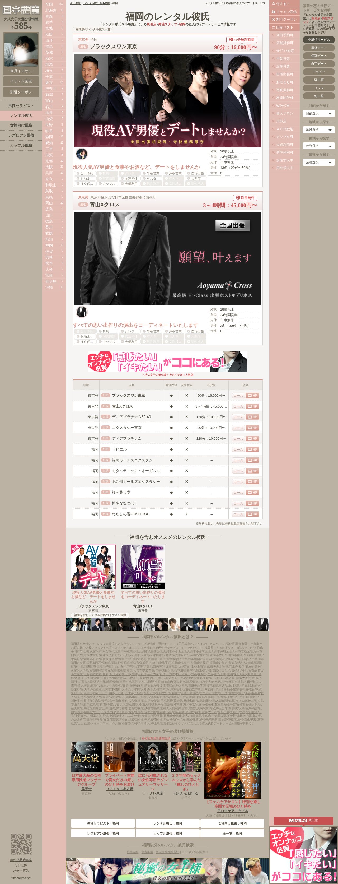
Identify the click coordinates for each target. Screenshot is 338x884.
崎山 (243, 674)
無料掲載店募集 (235, 523)
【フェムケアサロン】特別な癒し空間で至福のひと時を (233, 804)
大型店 (281, 121)
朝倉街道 (242, 689)
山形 (49, 40)
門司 (134, 723)
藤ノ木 (123, 715)
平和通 (148, 719)
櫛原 (248, 666)
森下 (260, 719)
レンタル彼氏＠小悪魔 (96, 3)
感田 (241, 693)
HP (255, 395)
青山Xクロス (105, 204)
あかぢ (143, 681)
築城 (204, 689)
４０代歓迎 (284, 129)
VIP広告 (21, 865)
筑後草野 (148, 670)
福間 (198, 712)
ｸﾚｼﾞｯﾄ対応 (285, 51)
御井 (187, 670)
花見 (105, 674)
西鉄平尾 (157, 704)
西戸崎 (85, 708)
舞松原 (213, 708)
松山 (155, 677)
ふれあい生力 (106, 685)
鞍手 (123, 666)
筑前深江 (141, 700)
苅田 (187, 666)
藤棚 (128, 696)
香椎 (205, 704)
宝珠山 (234, 712)
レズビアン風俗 (21, 135)
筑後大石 (251, 700)
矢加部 (91, 677)
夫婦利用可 (284, 145)
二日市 (119, 693)
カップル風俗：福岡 (167, 833)
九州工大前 (94, 715)
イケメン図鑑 (286, 12)
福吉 (150, 700)
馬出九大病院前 (198, 708)
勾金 (210, 674)
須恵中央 (205, 681)
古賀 (251, 670)
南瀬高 (238, 681)
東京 (49, 82)
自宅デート (319, 64)
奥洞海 (113, 715)
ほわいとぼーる (186, 793)
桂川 (244, 670)
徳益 (185, 689)
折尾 (189, 719)
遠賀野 (232, 693)
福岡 (49, 245)
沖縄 (49, 287)
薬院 (179, 704)
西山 (247, 719)
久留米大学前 (79, 670)
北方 (185, 715)
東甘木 (109, 689)
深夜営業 (283, 66)
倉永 (258, 685)
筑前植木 (80, 696)
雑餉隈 (88, 712)
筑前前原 (150, 685)
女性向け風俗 (21, 125)
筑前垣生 (174, 693)
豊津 (134, 674)
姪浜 (93, 704)
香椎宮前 (242, 704)
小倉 (125, 719)
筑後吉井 (216, 666)
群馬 (49, 64)
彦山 (195, 696)
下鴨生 (132, 666)
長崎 (49, 257)
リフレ (319, 88)
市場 (94, 685)
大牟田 (243, 685)
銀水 (251, 685)
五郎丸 (106, 670)
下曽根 (231, 715)
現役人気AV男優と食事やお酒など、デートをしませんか (93, 597)
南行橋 (142, 674)
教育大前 (196, 677)
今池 (173, 719)
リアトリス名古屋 (119, 789)
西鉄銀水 (86, 689)
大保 (254, 677)
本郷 (235, 685)
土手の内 (206, 693)
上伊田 (231, 696)
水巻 (224, 681)
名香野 (123, 708)
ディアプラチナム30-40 (131, 417)
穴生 (166, 719)
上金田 (230, 670)
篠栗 (168, 677)
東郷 (206, 677)
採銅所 (202, 674)
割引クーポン (286, 19)
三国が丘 (125, 681)
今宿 (260, 700)
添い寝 (319, 80)
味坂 (238, 677)
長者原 (178, 700)
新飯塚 (223, 700)
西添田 (186, 696)
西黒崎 (238, 719)
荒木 (232, 666)
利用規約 (132, 852)
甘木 (193, 666)
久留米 (256, 666)
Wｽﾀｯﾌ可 (283, 106)
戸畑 (105, 715)
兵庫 (49, 173)
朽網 (192, 715)
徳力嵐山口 (250, 715)
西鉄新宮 (179, 681)
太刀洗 (108, 677)
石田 (160, 715)
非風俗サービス (319, 39)
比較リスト (284, 27)
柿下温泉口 (183, 674)
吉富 (225, 666)
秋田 (49, 34)
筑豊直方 (105, 696)
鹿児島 (51, 281)
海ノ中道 (189, 704)
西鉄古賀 (96, 674)
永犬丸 (181, 719)
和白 (228, 708)
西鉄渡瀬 (99, 689)
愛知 (49, 143)
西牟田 (212, 689)
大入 (131, 700)
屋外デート (319, 48)
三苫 (222, 708)
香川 (49, 227)
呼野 (93, 719)
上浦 (200, 666)
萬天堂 (86, 789)
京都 (49, 161)
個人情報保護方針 (167, 852)
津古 (78, 681)
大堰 (228, 685)
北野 (163, 723)
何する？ (283, 4)
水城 (172, 689)
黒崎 (202, 719)
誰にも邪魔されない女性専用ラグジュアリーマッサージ (153, 782)
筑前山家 (77, 693)
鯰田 (231, 700)
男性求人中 (284, 168)
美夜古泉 (153, 674)
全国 (49, 4)
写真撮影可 (284, 90)
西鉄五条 (219, 685)
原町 (186, 700)
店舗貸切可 (284, 43)
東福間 (189, 712)
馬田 (206, 666)
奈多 (138, 708)
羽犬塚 (222, 689)
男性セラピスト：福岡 (103, 823)
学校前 (240, 666)
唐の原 (113, 708)
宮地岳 (164, 696)
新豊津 (82, 715)
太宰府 (183, 685)
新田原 (126, 674)
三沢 (135, 681)
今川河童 (115, 674)
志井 (211, 715)
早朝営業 (283, 59)
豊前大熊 (145, 677)
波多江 (161, 685)
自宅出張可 (284, 74)
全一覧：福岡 (232, 833)
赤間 (187, 677)
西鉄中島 (195, 689)
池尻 (119, 685)
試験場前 (117, 670)
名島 (131, 708)
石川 (49, 107)
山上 (80, 723)
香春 (194, 674)
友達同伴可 (284, 98)
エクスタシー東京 (127, 427)
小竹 (158, 681)
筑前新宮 (96, 708)
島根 (49, 197)
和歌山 (51, 185)
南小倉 (158, 719)
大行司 (212, 712)
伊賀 (157, 700)
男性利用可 (284, 152)
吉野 (118, 689)
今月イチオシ (21, 53)
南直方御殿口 (140, 696)
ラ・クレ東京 (153, 793)
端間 (109, 681)
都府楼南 (206, 685)
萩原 (254, 719)
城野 (239, 715)
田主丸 (215, 696)
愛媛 (49, 233)
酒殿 (170, 700)
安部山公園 (149, 715)
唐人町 (146, 704)
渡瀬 (230, 674)
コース (238, 395)
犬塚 (122, 677)
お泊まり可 (284, 82)
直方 (122, 696)
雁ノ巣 (253, 704)
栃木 (49, 58)
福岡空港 (150, 712)
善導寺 (128, 670)
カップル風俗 (21, 145)
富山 (49, 101)
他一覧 (319, 96)
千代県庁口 (108, 712)
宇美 (140, 666)
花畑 (180, 670)
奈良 (49, 179)
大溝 (125, 689)
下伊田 (241, 696)
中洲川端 (122, 712)
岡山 (49, 203)
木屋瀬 (255, 693)
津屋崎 (154, 696)
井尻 (235, 708)
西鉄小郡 (99, 681)
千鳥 (86, 674)
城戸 (161, 677)
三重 (49, 149)
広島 (49, 209)
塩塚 (179, 689)
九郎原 (138, 693)
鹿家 (125, 700)
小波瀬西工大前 (173, 666)
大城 (150, 723)
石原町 (167, 715)
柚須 (193, 700)
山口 (49, 215)
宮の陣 (207, 670)
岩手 (49, 22)
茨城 (49, 52)
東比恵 (139, 712)
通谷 (196, 693)
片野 (99, 719)
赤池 (87, 685)
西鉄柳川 (80, 677)
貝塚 (198, 704)
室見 (113, 704)
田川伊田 (252, 696)
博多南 (230, 677)
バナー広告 (21, 871)
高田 (99, 677)
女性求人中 (284, 160)
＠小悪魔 (75, 3)
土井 (105, 708)
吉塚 (169, 712)
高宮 (255, 708)
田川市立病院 (92, 700)
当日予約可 (284, 35)
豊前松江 (252, 712)
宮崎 (49, 275)
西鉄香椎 (147, 708)
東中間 (223, 693)
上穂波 (129, 693)
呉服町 (79, 712)
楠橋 (247, 693)
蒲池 (170, 723)
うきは (240, 700)
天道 (204, 712)
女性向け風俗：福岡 (232, 823)
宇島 (242, 712)
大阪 (49, 167)
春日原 (220, 677)
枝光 (74, 723)
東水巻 (216, 681)
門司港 (142, 723)
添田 (179, 696)
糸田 (136, 677)
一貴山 (116, 700)
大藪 (223, 696)
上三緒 (214, 700)
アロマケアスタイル (232, 811)
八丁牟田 (134, 689)
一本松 (170, 674)
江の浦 (218, 674)
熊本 (49, 263)
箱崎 (157, 708)
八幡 (118, 723)
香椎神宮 (230, 704)
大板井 (246, 677)
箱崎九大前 (168, 708)
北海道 (51, 10)
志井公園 (220, 715)
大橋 (242, 708)
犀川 (237, 674)
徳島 (49, 221)
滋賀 (49, 155)
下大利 (154, 689)
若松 (138, 715)
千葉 (49, 77)
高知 (49, 239)
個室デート (319, 56)
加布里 (139, 685)
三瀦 (129, 677)
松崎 (116, 681)
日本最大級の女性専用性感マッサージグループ (86, 779)
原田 (111, 693)
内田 (247, 681)
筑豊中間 (187, 693)
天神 (139, 704)
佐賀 (49, 251)
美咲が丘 (172, 685)
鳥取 (49, 191)
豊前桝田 (204, 696)
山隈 (116, 677)
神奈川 (51, 88)
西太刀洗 (87, 681)
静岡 (49, 137)
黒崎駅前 (212, 719)
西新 (99, 704)
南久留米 (196, 670)
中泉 (115, 696)
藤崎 (106, 704)
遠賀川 (148, 666)
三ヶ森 (222, 719)
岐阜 (49, 131)
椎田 (172, 696)
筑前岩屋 (223, 712)
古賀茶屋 (95, 670)
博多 (131, 712)
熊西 (196, 719)
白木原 (164, 689)
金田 (222, 670)
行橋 (163, 674)
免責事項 (147, 852)
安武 (215, 670)
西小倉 (139, 719)
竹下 (97, 712)
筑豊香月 (93, 696)
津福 (158, 670)
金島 (157, 723)
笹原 (248, 708)
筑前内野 (149, 693)
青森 (49, 16)
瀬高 (231, 681)
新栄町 (75, 689)
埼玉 (49, 70)
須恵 (196, 681)
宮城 (49, 28)
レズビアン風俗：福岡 (103, 833)
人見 (238, 670)
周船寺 (85, 704)
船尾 (104, 700)
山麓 (87, 723)
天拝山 (87, 693)
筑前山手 (177, 677)
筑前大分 (162, 693)
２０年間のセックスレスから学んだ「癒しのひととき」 (186, 782)
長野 (49, 125)
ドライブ (319, 72)
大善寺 (137, 670)
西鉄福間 (179, 712)
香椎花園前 (216, 704)
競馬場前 (201, 715)
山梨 (49, 119)
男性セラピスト (21, 106)
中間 (215, 693)
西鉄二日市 (100, 693)
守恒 (86, 719)
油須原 (79, 685)
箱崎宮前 (181, 708)
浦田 (206, 700)
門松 (163, 700)
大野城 (145, 689)
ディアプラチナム (127, 438)
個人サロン (284, 113)
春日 (212, 677)
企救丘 (177, 715)
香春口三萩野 (112, 719)
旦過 (131, 719)
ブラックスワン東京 (113, 46)
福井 (49, 112)
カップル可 (284, 137)
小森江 (126, 723)
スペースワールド (102, 723)
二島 (131, 715)
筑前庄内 (167, 681)
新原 (189, 681)
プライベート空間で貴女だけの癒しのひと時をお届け (119, 779)
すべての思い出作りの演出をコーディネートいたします (143, 597)
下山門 (75, 704)
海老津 (157, 666)
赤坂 (120, 704)
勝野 (151, 681)
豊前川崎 (128, 685)
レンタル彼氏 (21, 115)
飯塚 (199, 700)
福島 (49, 46)
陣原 (231, 719)
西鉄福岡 (170, 704)
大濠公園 (129, 704)
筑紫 (259, 689)
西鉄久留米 (169, 670)
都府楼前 (194, 685)
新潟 (49, 94)
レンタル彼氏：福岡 (167, 823)
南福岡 (161, 712)
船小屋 (231, 689)
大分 (49, 269)
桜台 (252, 689)
